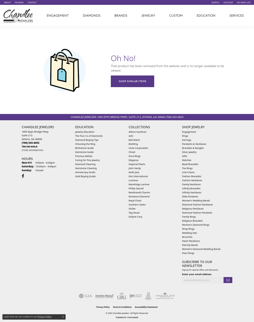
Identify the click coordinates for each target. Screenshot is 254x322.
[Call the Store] (30, 142)
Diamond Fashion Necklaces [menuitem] (197, 204)
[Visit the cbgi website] (121, 296)
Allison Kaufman (137, 131)
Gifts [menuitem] (184, 156)
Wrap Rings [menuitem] (188, 228)
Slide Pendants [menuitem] (190, 196)
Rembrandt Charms (139, 192)
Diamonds (91, 16)
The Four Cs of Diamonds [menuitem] (89, 135)
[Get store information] (32, 150)
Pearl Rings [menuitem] (188, 253)
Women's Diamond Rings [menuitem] (195, 224)
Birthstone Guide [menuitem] (84, 148)
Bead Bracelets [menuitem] (190, 164)
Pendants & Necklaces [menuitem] (194, 143)
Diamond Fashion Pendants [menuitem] (197, 212)
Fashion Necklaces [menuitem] (192, 180)
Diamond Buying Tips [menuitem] (86, 139)
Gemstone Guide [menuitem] (84, 152)
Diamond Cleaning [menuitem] (85, 164)
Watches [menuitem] (186, 160)
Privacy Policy (103, 307)
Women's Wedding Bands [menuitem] (196, 200)
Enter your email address (196, 274)
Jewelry (148, 16)
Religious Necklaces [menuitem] (193, 208)
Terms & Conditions (122, 307)
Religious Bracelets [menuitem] (192, 220)
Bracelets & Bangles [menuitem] (193, 148)
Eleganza (133, 160)
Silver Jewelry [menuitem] (189, 152)
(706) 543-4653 (174, 117)
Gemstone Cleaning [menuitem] (86, 168)
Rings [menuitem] (185, 135)
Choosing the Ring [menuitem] (85, 143)
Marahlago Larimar (139, 184)
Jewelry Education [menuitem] (84, 131)
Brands (120, 16)
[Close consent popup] (63, 317)
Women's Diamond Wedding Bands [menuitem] (201, 249)
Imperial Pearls (137, 164)
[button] (215, 2)
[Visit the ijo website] (135, 296)
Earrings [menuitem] (186, 139)
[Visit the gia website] (85, 296)
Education (206, 16)
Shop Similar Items (132, 81)
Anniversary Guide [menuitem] (85, 172)
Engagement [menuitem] (189, 131)
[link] (7, 2)
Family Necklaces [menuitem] (191, 184)
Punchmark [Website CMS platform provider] (132, 317)
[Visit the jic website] (148, 296)
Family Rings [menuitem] (189, 216)
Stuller (132, 208)
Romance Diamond (139, 196)
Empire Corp (135, 216)
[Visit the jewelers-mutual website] (104, 296)
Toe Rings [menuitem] (187, 168)
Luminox (133, 180)
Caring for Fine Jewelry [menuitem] (87, 160)
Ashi (131, 135)
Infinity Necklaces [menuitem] (191, 192)
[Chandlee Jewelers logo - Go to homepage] (19, 15)
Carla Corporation (138, 148)
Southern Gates (137, 204)
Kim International (138, 176)
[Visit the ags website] (165, 296)
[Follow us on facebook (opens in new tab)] (23, 176)
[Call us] (29, 146)
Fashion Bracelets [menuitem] (191, 176)
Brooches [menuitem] (187, 236)
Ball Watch (134, 139)
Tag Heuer (134, 212)
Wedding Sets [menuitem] (189, 232)
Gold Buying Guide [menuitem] (85, 176)
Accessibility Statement (146, 307)
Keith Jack (134, 172)
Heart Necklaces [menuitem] (191, 240)
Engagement (58, 16)
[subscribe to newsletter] (228, 280)
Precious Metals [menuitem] (83, 156)
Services (236, 16)
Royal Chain (135, 200)
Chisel (132, 152)
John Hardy (135, 168)
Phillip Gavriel (136, 188)
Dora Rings (135, 156)
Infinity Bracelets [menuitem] (191, 188)
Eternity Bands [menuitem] (190, 245)
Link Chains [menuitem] (188, 172)
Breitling (133, 143)
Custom (176, 16)
